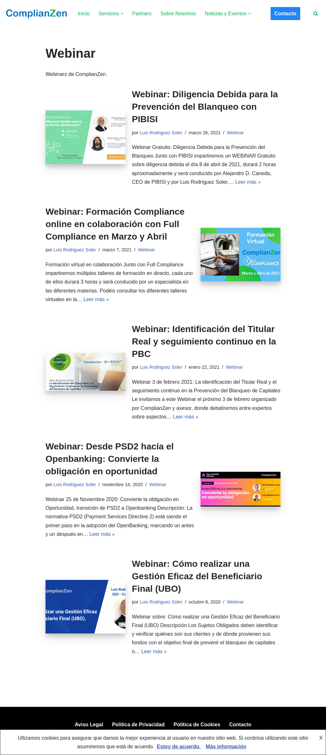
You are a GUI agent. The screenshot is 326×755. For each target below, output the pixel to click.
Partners (141, 13)
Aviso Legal (89, 724)
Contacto (285, 13)
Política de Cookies (197, 724)
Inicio (83, 13)
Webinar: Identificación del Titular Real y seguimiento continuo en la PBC (204, 341)
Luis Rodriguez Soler (161, 132)
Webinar (235, 132)
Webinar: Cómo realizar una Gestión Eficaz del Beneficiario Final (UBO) (197, 576)
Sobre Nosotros (178, 13)
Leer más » (248, 182)
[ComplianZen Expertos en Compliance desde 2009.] (36, 13)
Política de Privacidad (138, 724)
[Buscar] (315, 13)
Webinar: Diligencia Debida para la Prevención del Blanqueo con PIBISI (205, 106)
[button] (122, 13)
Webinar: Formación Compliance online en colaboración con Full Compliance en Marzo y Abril (115, 224)
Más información (226, 746)
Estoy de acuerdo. (179, 746)
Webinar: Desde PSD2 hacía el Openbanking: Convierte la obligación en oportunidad (110, 458)
